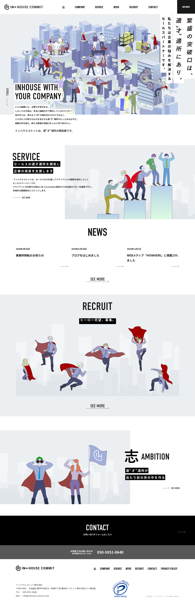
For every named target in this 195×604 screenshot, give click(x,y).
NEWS (116, 7)
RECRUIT (133, 7)
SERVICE (99, 7)
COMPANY (80, 7)
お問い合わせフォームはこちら (97, 534)
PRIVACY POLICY (169, 568)
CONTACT (153, 7)
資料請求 (186, 6)
